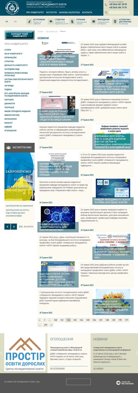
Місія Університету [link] (13, 53)
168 (107, 320)
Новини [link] (8, 126)
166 (94, 320)
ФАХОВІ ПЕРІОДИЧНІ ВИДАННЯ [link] (17, 111)
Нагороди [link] (8, 85)
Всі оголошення (57, 368)
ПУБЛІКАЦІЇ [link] (9, 107)
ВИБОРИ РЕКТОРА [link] (11, 115)
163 (74, 320)
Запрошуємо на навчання (19, 205)
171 (126, 320)
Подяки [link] (8, 89)
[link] (35, 12)
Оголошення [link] (10, 130)
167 (100, 320)
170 (120, 320)
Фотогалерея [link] (10, 119)
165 (87, 320)
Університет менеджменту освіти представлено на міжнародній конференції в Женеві (112, 349)
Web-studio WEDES (128, 383)
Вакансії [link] (8, 123)
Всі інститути (28, 226)
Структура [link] (9, 61)
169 (113, 320)
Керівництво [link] (10, 57)
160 (55, 320)
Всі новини (98, 368)
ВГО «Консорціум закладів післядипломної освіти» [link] (16, 94)
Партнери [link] (8, 99)
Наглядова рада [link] (12, 69)
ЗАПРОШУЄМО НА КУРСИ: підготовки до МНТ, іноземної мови (17, 213)
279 (45, 325)
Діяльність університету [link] (16, 65)
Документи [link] (9, 103)
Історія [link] (7, 50)
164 (81, 320)
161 (61, 320)
